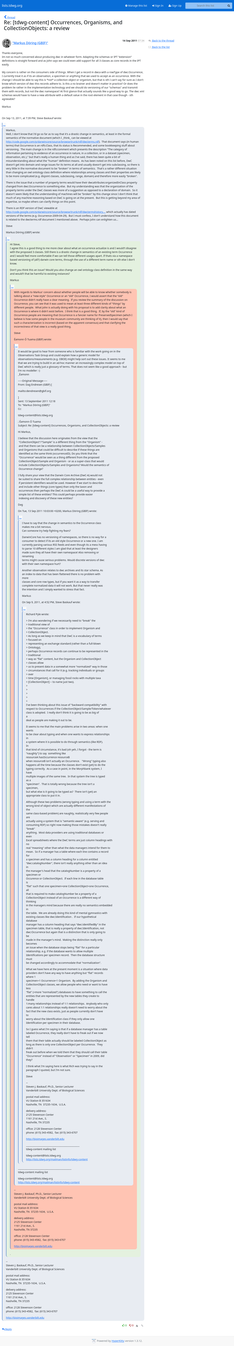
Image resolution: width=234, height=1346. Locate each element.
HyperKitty (118, 1341)
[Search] (229, 6)
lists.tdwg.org (12, 5)
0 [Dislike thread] (131, 1325)
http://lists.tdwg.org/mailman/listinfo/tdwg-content (57, 1159)
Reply (7, 1329)
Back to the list (159, 47)
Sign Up (175, 5)
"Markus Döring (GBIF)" (30, 43)
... (4, 125)
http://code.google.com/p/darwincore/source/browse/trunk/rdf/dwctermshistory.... (56, 212)
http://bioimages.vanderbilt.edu (45, 1139)
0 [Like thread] (124, 1325)
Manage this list (136, 5)
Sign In (157, 5)
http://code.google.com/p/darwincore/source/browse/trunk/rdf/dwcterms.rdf (52, 141)
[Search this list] (205, 6)
